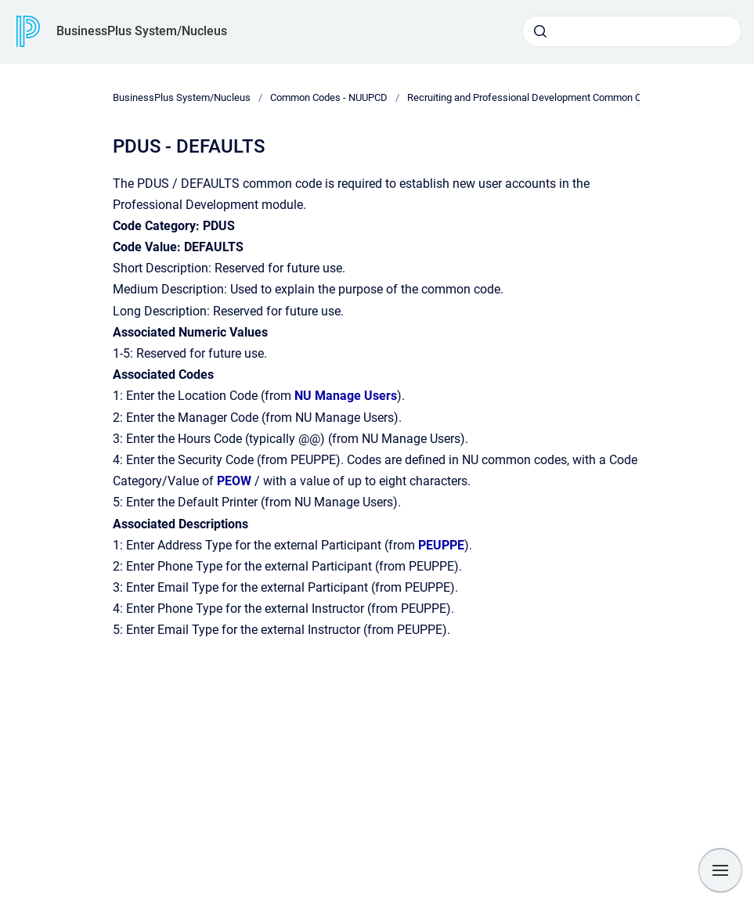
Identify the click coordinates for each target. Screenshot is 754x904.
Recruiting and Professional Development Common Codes (535, 97)
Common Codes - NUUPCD (329, 97)
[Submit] (540, 31)
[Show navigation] (720, 870)
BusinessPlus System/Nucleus (141, 30)
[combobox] (632, 31)
